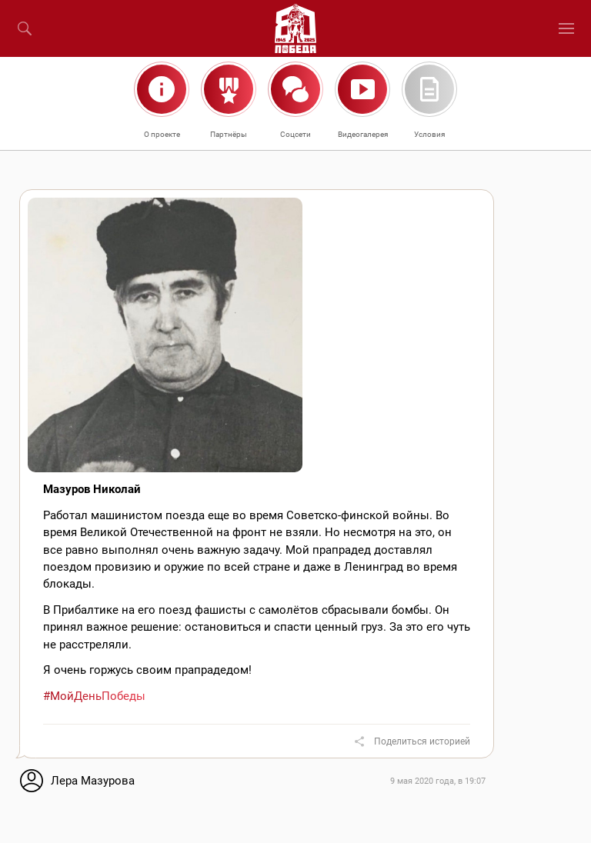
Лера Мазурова (93, 781)
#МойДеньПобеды (94, 696)
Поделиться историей (422, 741)
